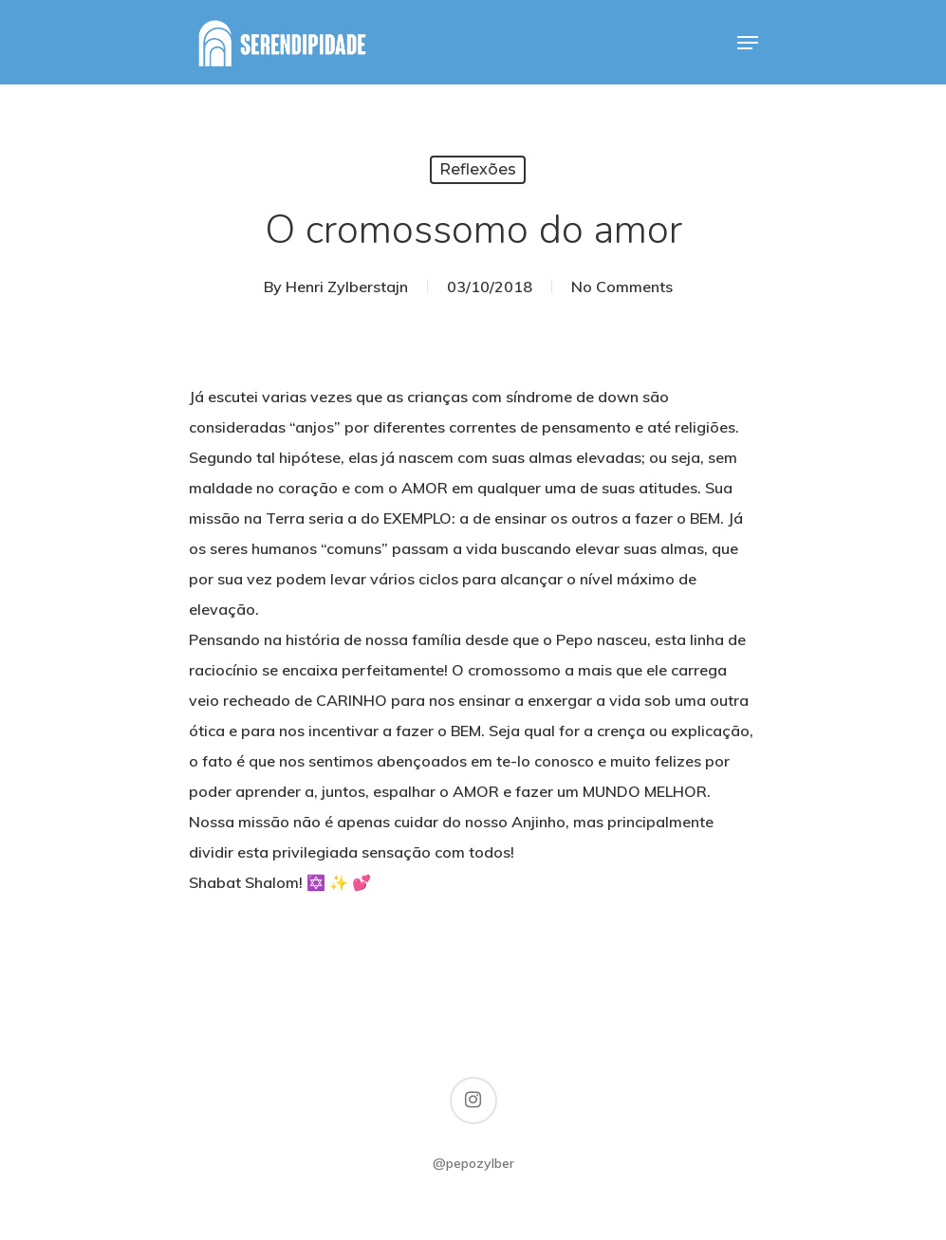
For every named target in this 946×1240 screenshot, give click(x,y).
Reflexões (477, 169)
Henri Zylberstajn (347, 286)
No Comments (622, 286)
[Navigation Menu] (747, 42)
